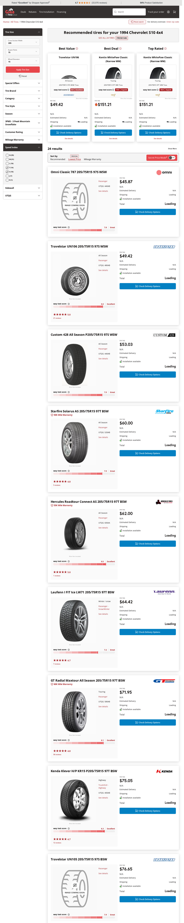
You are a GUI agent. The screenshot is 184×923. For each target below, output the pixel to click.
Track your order (156, 17)
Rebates (33, 17)
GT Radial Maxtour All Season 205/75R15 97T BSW (88, 691)
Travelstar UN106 (69, 63)
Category (22, 60)
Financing (61, 17)
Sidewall (22, 117)
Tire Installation (46, 17)
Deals (23, 17)
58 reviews (57, 765)
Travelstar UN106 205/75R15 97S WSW (79, 257)
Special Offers (22, 45)
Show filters (172, 159)
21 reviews (57, 329)
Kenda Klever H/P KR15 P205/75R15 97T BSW (84, 782)
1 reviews (56, 587)
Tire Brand (22, 53)
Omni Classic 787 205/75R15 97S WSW (79, 183)
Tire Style (22, 68)
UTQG (22, 124)
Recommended (57, 170)
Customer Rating (22, 94)
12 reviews (57, 854)
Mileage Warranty (92, 170)
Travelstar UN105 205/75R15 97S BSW (79, 870)
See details (69, 149)
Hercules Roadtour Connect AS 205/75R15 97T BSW (89, 512)
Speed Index (22, 109)
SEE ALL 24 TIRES (107, 43)
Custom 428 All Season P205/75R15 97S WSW (84, 345)
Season (22, 76)
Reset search (137, 27)
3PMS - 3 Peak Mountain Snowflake (22, 85)
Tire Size (22, 37)
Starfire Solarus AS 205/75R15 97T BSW (80, 422)
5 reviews (56, 496)
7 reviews (56, 675)
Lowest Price (74, 170)
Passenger (103, 192)
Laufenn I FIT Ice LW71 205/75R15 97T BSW (82, 603)
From (122, 43)
